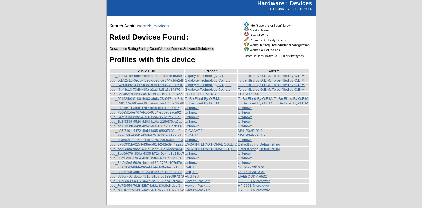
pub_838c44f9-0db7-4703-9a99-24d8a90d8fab (146, 172)
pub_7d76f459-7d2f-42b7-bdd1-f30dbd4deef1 (145, 186)
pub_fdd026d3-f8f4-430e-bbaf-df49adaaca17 (145, 167)
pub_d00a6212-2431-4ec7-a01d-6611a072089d (147, 190)
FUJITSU (192, 176)
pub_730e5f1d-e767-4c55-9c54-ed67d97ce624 (146, 112)
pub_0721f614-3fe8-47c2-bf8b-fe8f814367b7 (145, 108)
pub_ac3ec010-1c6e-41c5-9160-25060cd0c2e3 (146, 140)
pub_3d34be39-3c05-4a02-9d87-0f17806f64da (146, 94)
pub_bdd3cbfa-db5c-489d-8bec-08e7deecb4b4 (146, 149)
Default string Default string (259, 144)
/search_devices (152, 25)
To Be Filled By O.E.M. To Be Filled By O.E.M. (273, 99)
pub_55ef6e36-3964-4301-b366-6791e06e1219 (147, 158)
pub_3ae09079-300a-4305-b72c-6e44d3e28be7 (147, 153)
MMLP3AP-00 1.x (251, 131)
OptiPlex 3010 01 (251, 167)
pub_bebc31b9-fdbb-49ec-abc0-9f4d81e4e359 (146, 76)
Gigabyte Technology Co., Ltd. (208, 76)
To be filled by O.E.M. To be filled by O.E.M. (271, 76)
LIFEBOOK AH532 (252, 176)
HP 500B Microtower (254, 181)
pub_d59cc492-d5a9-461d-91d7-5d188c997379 (147, 176)
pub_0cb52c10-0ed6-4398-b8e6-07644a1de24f (146, 80)
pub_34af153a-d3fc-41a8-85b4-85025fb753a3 (145, 117)
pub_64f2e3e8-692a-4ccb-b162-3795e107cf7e (146, 163)
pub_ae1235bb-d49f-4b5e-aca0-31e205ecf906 (146, 126)
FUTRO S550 (248, 94)
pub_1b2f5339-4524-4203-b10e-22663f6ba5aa (146, 121)
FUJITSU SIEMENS (200, 94)
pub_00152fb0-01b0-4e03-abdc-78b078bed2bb (146, 99)
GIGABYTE (193, 131)
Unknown (192, 108)
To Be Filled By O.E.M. (202, 99)
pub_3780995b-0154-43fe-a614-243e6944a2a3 (147, 144)
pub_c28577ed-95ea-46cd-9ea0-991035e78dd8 (147, 103)
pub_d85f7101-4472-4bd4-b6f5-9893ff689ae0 (145, 131)
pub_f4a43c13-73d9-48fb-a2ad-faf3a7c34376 (145, 89)
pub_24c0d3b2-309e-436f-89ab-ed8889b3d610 (146, 85)
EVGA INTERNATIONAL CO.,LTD (211, 144)
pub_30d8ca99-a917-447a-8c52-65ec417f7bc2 (146, 181)
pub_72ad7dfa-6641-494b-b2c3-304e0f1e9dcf (145, 135)
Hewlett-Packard (197, 181)
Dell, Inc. (191, 167)
